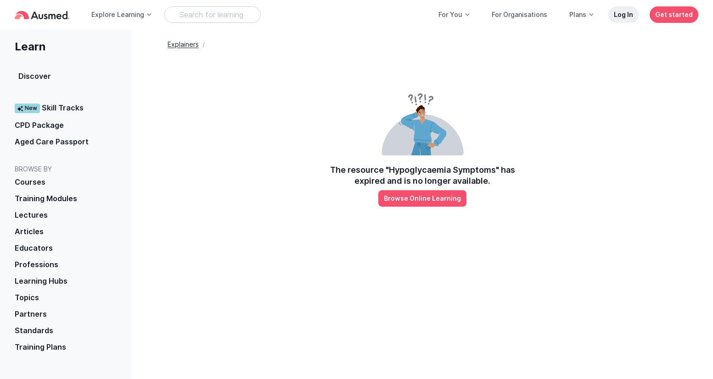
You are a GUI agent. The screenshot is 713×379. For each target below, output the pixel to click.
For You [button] (454, 14)
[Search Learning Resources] (212, 14)
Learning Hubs (41, 281)
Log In (623, 14)
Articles (29, 231)
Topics (27, 297)
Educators (34, 248)
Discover (34, 76)
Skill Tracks (49, 108)
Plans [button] (582, 14)
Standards (34, 330)
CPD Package (39, 125)
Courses (30, 182)
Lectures (31, 215)
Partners (31, 314)
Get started (674, 14)
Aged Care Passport (52, 141)
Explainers (183, 44)
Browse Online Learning (422, 198)
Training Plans (40, 347)
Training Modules (46, 198)
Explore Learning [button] (121, 14)
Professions (36, 264)
